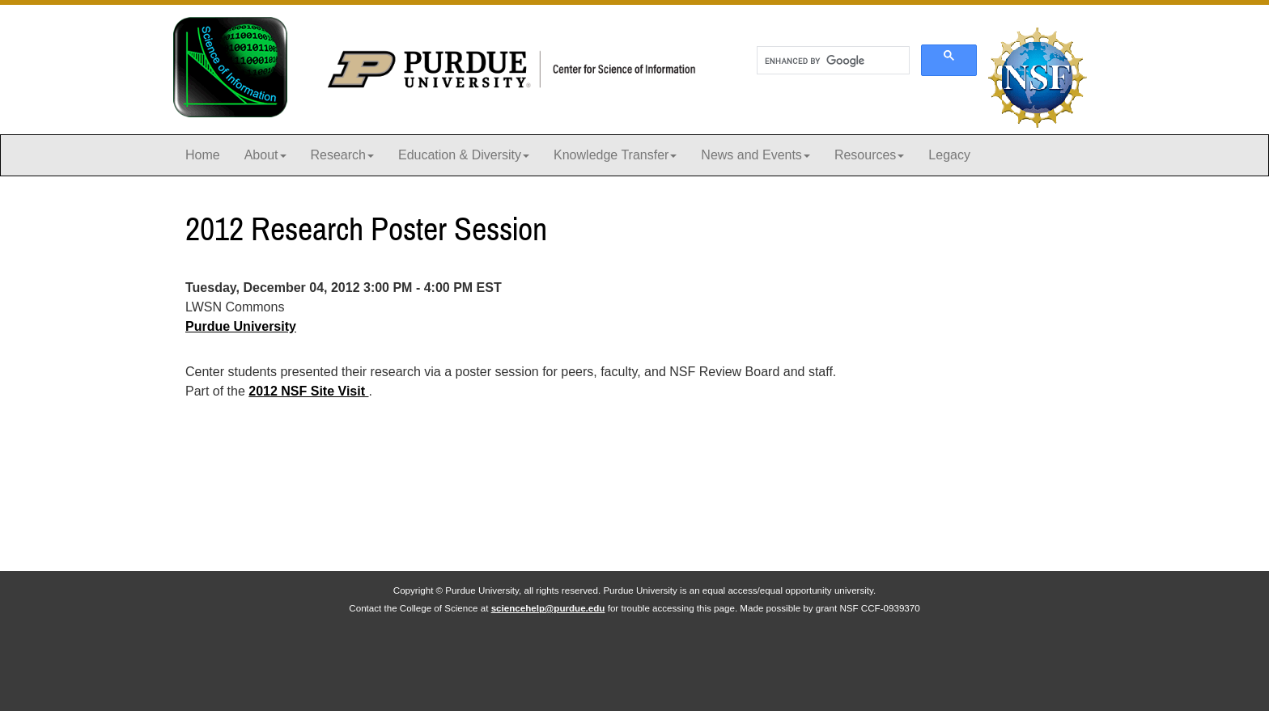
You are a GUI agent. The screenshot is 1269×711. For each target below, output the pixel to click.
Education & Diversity (463, 155)
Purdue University (240, 326)
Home (202, 155)
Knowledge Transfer (615, 155)
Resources (869, 155)
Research (342, 155)
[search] (831, 60)
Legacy (949, 155)
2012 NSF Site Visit (308, 391)
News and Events (755, 155)
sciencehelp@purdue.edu (548, 608)
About (265, 155)
